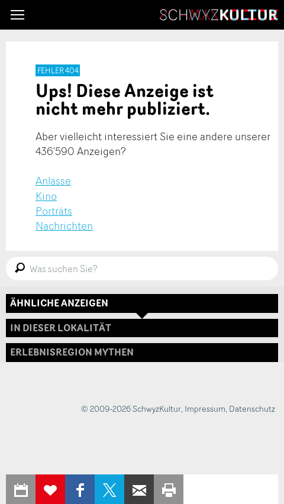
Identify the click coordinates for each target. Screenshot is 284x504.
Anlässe (53, 180)
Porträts (54, 210)
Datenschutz (252, 408)
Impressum (205, 408)
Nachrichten (64, 225)
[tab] (142, 352)
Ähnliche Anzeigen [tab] (59, 303)
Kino (46, 196)
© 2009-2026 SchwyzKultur (131, 408)
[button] (17, 15)
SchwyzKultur (219, 15)
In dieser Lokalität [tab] (60, 328)
